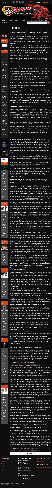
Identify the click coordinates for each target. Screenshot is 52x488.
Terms (46, 20)
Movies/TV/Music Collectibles (4, 123)
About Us (11, 20)
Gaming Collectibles (4, 98)
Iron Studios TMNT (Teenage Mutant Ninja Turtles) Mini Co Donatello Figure (4, 363)
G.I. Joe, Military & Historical (4, 91)
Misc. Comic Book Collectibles (4, 114)
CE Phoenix (5, 484)
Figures (3, 82)
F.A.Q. (16, 20)
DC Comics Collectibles (4, 64)
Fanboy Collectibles (14, 483)
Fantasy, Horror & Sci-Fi (4, 77)
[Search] (37, 23)
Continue (30, 453)
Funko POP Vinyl (4, 86)
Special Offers (32, 20)
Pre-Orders (3, 129)
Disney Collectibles (4, 71)
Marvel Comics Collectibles (4, 105)
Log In (40, 20)
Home (3, 20)
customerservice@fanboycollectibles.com (20, 364)
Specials (4, 386)
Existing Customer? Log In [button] (43, 465)
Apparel (3, 58)
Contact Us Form (39, 450)
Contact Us (5, 22)
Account (24, 20)
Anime (3, 55)
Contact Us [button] (26, 478)
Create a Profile (39, 461)
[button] (6, 2)
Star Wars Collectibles (4, 134)
